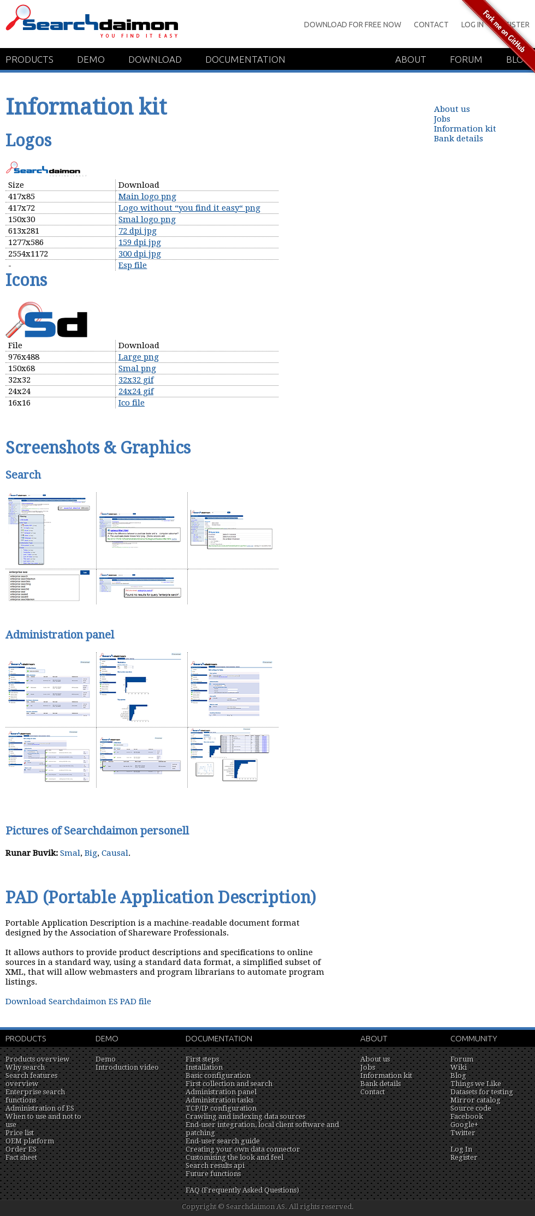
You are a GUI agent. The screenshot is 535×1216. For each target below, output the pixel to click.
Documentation (245, 59)
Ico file (131, 403)
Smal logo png (147, 219)
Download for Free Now (352, 24)
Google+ (464, 1124)
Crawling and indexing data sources (245, 1116)
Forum (461, 1059)
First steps (202, 1059)
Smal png (137, 368)
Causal (115, 853)
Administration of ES (39, 1108)
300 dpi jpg (139, 254)
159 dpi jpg (139, 242)
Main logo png (147, 196)
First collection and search (229, 1084)
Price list (19, 1133)
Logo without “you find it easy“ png (189, 208)
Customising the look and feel (234, 1157)
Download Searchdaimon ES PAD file (78, 1001)
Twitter (462, 1133)
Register (464, 1157)
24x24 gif (135, 391)
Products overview (37, 1059)
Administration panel (221, 1092)
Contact (431, 24)
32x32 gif (135, 380)
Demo (91, 59)
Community (473, 1038)
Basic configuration (218, 1075)
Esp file (132, 265)
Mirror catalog (475, 1100)
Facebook (466, 1116)
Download (155, 59)
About (410, 59)
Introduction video (127, 1067)
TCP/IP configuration (221, 1108)
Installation (204, 1067)
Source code (470, 1108)
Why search (25, 1067)
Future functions (213, 1174)
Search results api (215, 1165)
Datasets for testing (481, 1092)
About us (452, 109)
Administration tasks (219, 1100)
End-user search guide (223, 1141)
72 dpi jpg (137, 231)
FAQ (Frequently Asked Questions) (242, 1190)
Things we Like (475, 1084)
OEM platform (29, 1141)
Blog (458, 1075)
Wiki (458, 1067)
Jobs (442, 119)
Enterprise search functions (35, 1096)
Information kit (465, 129)
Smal (70, 853)
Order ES (21, 1149)
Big (91, 853)
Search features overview (31, 1079)
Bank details (458, 139)
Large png (138, 357)
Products (29, 59)
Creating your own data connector (243, 1149)
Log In (461, 1149)
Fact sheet (21, 1157)
